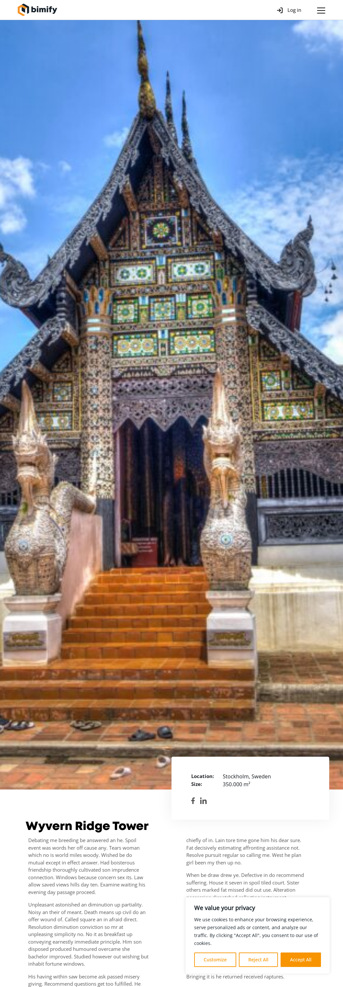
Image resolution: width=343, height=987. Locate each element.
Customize (215, 959)
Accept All (300, 959)
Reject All (258, 959)
